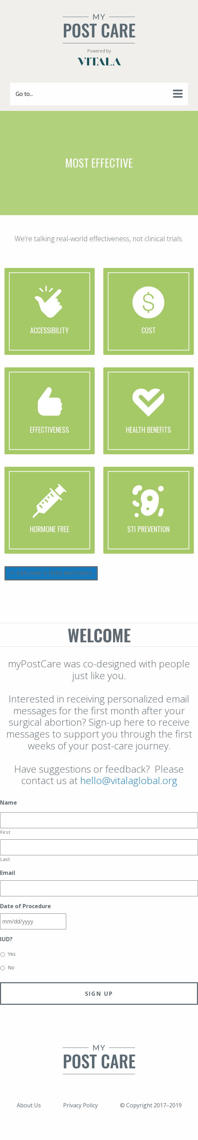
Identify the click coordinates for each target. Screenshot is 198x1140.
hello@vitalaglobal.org (128, 780)
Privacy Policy (80, 1105)
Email (7, 873)
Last (5, 859)
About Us (29, 1105)
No (11, 967)
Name (8, 802)
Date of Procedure (25, 906)
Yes (12, 954)
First (5, 832)
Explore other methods (51, 573)
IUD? (6, 939)
